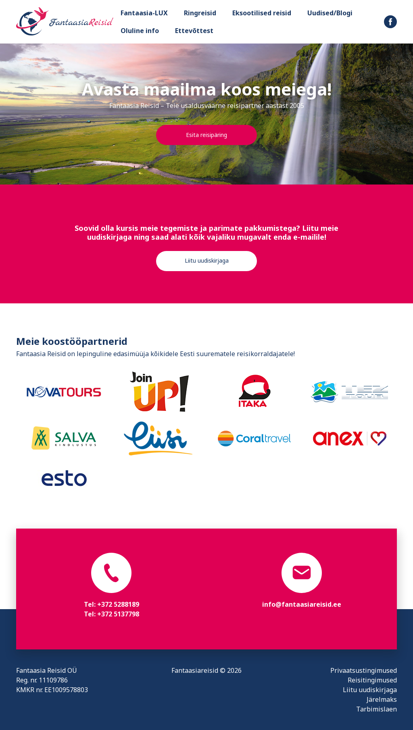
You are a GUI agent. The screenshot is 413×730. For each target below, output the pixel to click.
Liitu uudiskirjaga (207, 260)
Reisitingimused (372, 680)
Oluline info (140, 30)
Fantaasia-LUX (144, 12)
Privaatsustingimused (363, 670)
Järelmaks (382, 699)
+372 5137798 (118, 614)
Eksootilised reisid (261, 12)
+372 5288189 (118, 604)
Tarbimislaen (376, 709)
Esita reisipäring (206, 135)
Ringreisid (200, 12)
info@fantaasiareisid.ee (301, 604)
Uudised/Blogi (330, 12)
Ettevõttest (194, 30)
